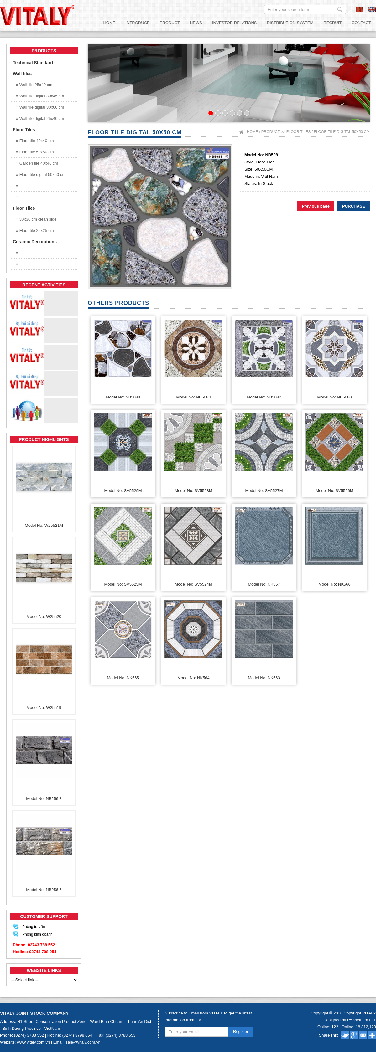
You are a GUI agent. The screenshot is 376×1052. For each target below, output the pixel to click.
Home (109, 22)
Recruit (332, 22)
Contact (361, 22)
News (196, 22)
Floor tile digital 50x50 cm (342, 132)
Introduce (137, 22)
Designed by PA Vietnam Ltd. (349, 1020)
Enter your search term (339, 9)
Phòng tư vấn (33, 927)
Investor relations (234, 22)
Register (240, 1031)
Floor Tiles (298, 132)
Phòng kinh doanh (37, 934)
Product (170, 22)
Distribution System (290, 22)
